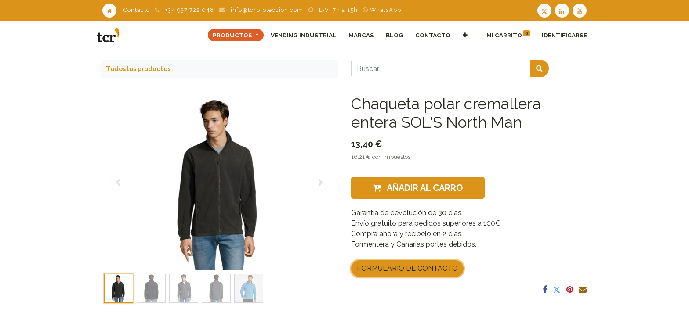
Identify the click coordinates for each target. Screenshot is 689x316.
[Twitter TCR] (544, 10)
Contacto (136, 10)
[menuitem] (300, 35)
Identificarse (560, 35)
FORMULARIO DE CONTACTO (407, 268)
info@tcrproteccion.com (267, 10)
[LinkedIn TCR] (563, 10)
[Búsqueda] (539, 68)
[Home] (109, 10)
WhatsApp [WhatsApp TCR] (382, 10)
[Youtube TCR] (580, 10)
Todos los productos (138, 68)
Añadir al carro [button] (418, 188)
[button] (460, 35)
